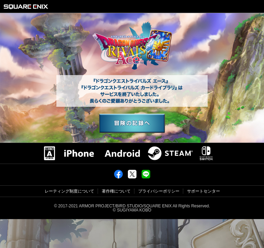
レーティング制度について (69, 191)
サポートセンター (203, 191)
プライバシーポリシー (158, 191)
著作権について (116, 191)
